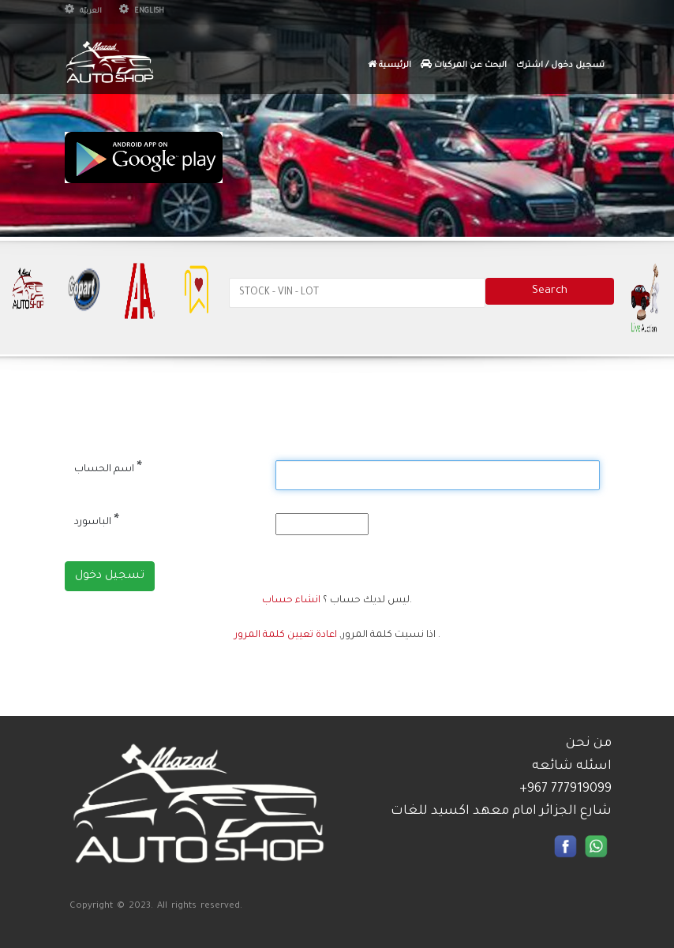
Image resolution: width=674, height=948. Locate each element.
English (141, 12)
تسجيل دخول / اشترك (560, 65)
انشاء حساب (291, 600)
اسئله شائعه (572, 766)
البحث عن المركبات (464, 64)
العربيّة (83, 12)
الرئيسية (389, 64)
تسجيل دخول (109, 576)
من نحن (589, 743)
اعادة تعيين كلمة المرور (285, 635)
